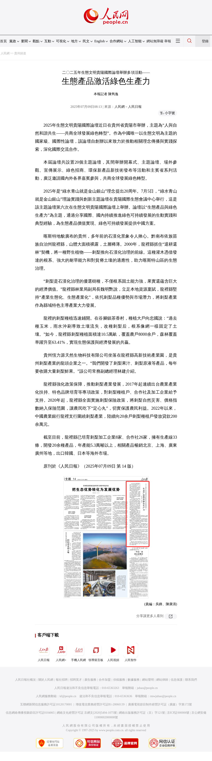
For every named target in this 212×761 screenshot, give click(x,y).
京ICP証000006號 (178, 712)
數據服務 (133, 679)
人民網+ (61, 652)
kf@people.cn (68, 696)
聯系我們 (191, 679)
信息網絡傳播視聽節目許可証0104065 (30, 712)
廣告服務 (90, 679)
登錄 (205, 41)
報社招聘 (62, 679)
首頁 (3, 41)
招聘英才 (76, 679)
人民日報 (43, 652)
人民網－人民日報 (128, 106)
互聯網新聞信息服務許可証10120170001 (46, 704)
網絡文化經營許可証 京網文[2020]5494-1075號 (87, 712)
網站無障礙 (154, 41)
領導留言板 (95, 652)
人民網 (5, 53)
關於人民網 (45, 679)
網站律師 (162, 679)
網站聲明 (148, 679)
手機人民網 (78, 652)
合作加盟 (105, 679)
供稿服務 (119, 679)
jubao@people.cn (147, 688)
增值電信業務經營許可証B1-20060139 (100, 704)
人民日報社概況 (25, 679)
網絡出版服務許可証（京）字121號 (142, 712)
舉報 (167, 41)
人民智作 (130, 652)
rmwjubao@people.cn (163, 696)
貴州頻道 (20, 53)
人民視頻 (113, 652)
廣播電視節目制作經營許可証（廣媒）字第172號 (160, 704)
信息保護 (177, 679)
